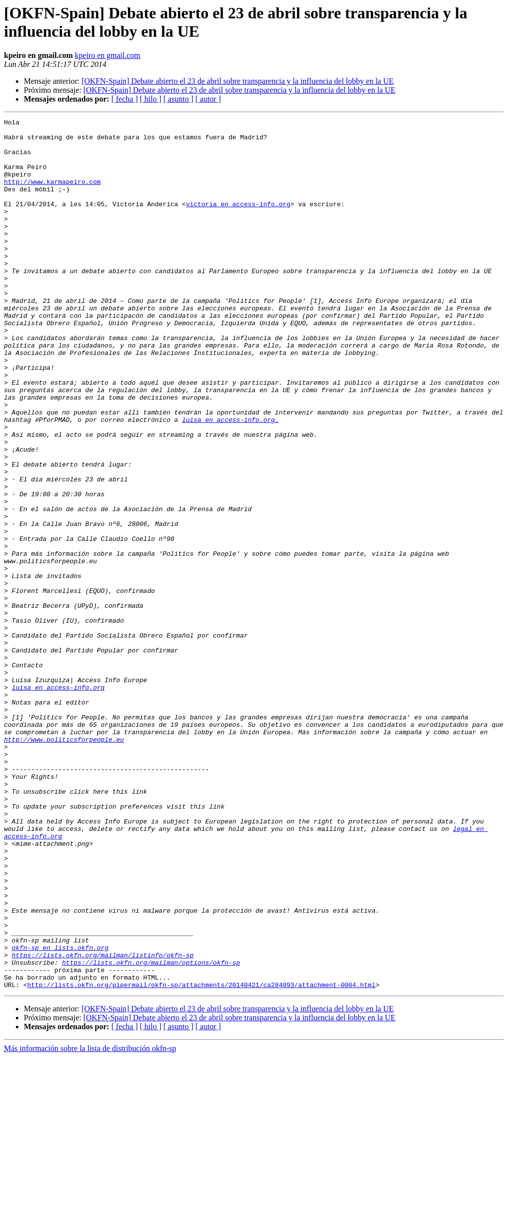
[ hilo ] (151, 99)
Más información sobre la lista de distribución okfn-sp (90, 1222)
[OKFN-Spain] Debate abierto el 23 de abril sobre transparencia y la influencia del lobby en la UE (237, 81)
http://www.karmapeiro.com (52, 194)
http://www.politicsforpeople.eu (64, 864)
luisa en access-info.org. (230, 480)
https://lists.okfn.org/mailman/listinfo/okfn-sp (103, 1122)
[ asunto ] (178, 99)
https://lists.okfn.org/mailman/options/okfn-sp (151, 1131)
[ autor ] (208, 99)
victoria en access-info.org (238, 221)
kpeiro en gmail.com (107, 55)
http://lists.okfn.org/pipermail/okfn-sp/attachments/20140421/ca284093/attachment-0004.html (201, 1158)
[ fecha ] (124, 99)
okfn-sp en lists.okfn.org (60, 1114)
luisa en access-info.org (58, 801)
